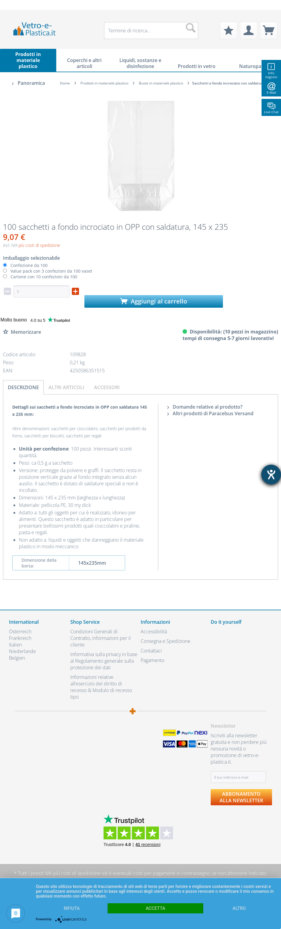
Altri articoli (66, 387)
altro (239, 908)
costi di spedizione (81, 873)
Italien (15, 644)
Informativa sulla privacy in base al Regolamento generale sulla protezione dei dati (103, 661)
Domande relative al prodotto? (204, 407)
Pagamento (152, 660)
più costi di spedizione (39, 245)
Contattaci (151, 650)
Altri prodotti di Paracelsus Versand (210, 413)
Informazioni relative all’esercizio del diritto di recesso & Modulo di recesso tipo (101, 687)
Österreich (20, 631)
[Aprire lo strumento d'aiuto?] (271, 474)
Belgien (17, 658)
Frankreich (20, 638)
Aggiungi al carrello (153, 301)
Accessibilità (154, 631)
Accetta (155, 908)
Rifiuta (72, 908)
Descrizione (23, 387)
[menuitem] (12, 5)
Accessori (107, 387)
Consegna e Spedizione (165, 641)
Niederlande (22, 651)
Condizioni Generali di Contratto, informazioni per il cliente (100, 638)
